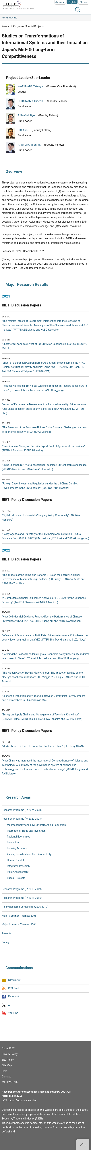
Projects (6, 933)
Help (4, 1071)
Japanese (60, 2)
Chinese (84, 2)
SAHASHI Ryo (27, 115)
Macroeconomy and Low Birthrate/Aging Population (36, 824)
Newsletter (14, 980)
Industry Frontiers (17, 848)
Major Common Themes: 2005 (19, 915)
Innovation (13, 842)
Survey (5, 942)
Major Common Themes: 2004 (19, 924)
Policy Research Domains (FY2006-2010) (25, 906)
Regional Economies (18, 836)
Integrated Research (18, 866)
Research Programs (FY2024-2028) (22, 809)
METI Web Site (10, 1082)
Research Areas (9, 17)
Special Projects (16, 877)
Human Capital (15, 860)
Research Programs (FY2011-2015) (22, 897)
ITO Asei (23, 130)
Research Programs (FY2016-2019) (22, 889)
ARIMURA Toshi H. (29, 144)
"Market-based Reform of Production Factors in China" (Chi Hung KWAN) (43, 746)
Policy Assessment (17, 871)
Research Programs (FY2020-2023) (22, 818)
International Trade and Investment (26, 830)
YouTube (13, 1013)
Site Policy (8, 1059)
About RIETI (8, 1048)
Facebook (13, 996)
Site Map (7, 1065)
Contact (6, 1076)
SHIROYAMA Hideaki (31, 101)
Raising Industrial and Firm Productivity (29, 854)
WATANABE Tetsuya (30, 86)
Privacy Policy (10, 1054)
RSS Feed (13, 988)
